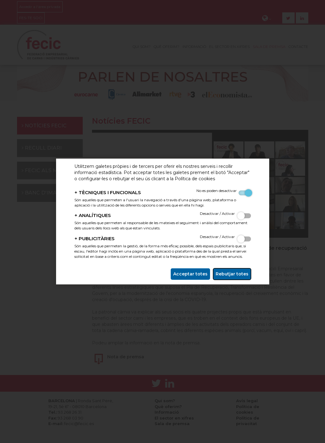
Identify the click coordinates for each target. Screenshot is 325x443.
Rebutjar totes (232, 274)
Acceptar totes (190, 274)
